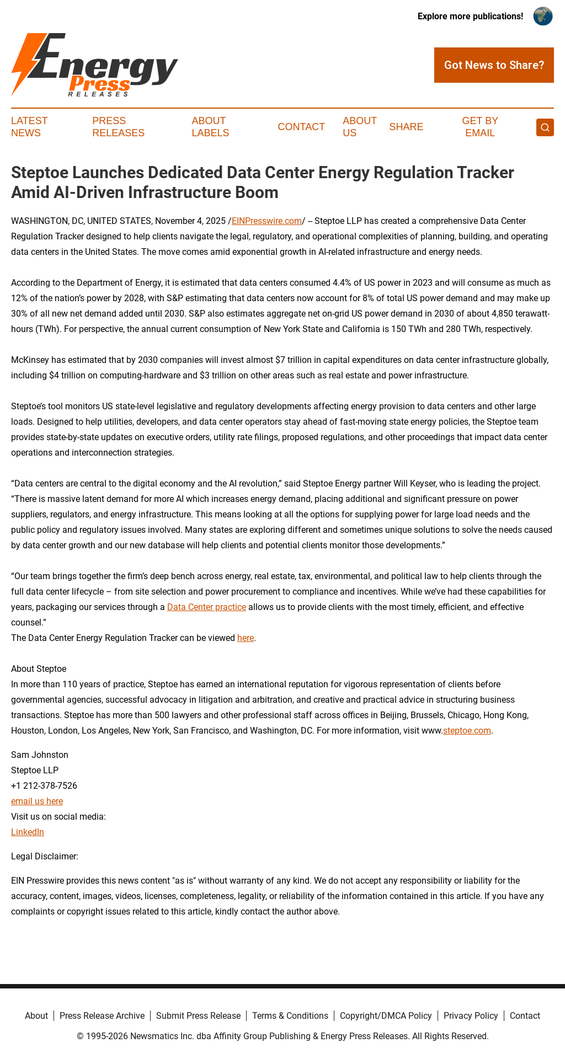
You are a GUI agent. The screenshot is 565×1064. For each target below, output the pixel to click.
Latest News (29, 126)
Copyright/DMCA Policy (386, 1015)
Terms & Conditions (290, 1015)
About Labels (211, 126)
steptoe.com (467, 730)
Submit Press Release (198, 1015)
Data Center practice (206, 607)
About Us (360, 126)
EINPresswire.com (267, 221)
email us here (37, 801)
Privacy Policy (471, 1015)
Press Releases (118, 126)
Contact (301, 126)
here (245, 638)
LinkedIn (27, 832)
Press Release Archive (102, 1015)
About (36, 1015)
